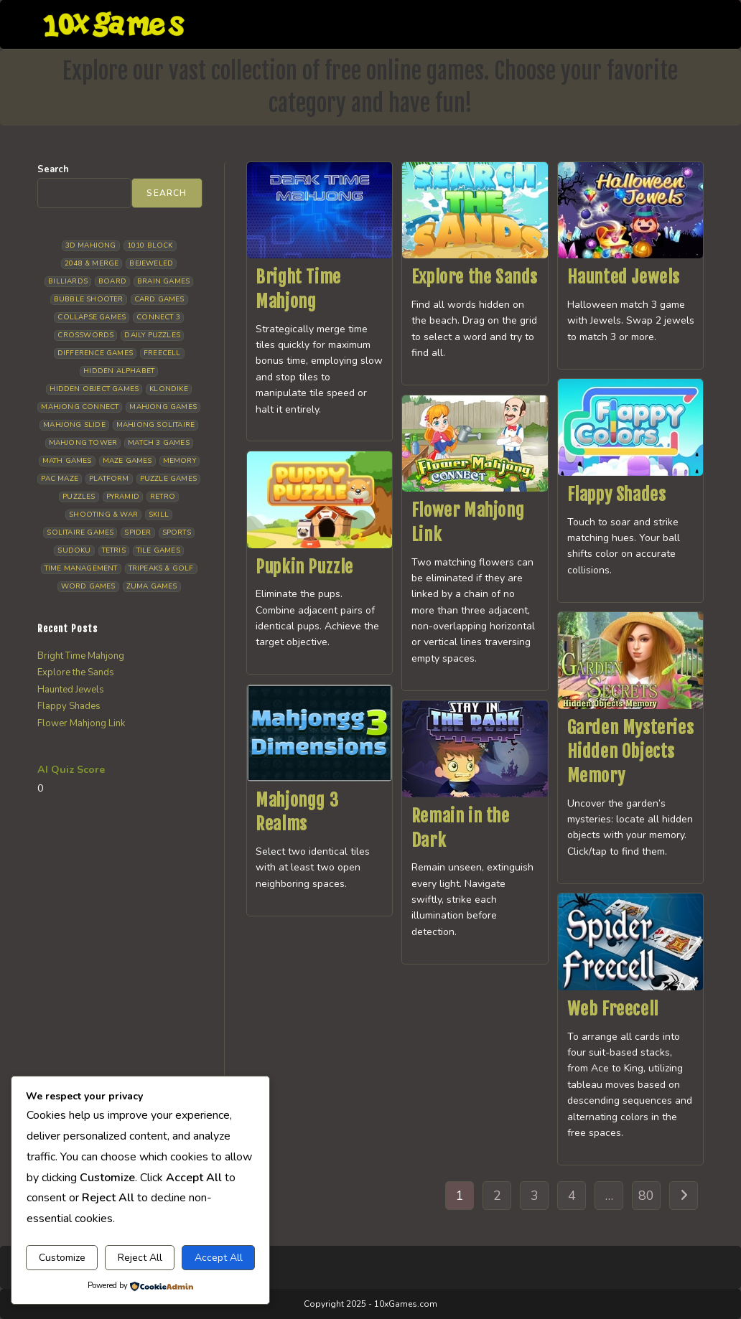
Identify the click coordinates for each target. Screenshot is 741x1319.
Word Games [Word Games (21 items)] (88, 586)
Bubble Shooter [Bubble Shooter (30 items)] (89, 299)
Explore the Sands (474, 277)
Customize (62, 1257)
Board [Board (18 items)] (112, 281)
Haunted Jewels (623, 277)
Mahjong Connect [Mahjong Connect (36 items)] (79, 407)
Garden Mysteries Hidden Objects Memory (630, 752)
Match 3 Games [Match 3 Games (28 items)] (159, 443)
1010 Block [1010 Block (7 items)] (150, 245)
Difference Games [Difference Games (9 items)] (95, 353)
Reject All (140, 1257)
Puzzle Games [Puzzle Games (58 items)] (168, 479)
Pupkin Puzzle (304, 567)
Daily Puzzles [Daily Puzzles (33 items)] (152, 335)
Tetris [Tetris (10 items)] (114, 550)
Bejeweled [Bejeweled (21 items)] (151, 263)
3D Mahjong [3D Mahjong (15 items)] (90, 245)
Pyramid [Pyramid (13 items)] (122, 497)
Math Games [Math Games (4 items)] (67, 461)
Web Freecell (612, 1009)
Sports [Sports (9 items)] (176, 532)
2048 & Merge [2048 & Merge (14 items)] (91, 263)
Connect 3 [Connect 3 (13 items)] (158, 317)
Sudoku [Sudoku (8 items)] (73, 550)
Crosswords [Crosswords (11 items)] (85, 335)
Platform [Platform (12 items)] (109, 479)
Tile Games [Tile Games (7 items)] (158, 550)
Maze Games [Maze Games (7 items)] (127, 461)
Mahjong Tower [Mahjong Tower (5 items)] (83, 443)
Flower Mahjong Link (81, 723)
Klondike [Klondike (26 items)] (168, 389)
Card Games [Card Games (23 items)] (159, 299)
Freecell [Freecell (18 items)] (162, 353)
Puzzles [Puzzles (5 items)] (78, 497)
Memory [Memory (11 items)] (179, 461)
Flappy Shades (616, 494)
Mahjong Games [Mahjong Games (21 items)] (163, 407)
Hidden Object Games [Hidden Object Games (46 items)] (94, 389)
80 (646, 1195)
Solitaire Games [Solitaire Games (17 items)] (80, 532)
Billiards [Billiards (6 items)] (68, 281)
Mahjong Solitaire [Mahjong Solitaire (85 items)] (155, 425)
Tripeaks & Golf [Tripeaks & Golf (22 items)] (161, 568)
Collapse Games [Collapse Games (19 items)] (91, 317)
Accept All (219, 1257)
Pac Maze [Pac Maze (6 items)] (59, 479)
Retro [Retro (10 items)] (162, 497)
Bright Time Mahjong (80, 655)
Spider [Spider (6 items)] (137, 532)
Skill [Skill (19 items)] (159, 515)
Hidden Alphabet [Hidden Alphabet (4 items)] (118, 371)
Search (53, 169)
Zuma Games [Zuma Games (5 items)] (151, 586)
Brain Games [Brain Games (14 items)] (163, 281)
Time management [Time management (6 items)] (81, 568)
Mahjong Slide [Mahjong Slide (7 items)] (74, 425)
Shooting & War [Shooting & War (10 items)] (103, 515)
